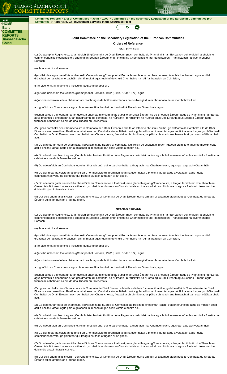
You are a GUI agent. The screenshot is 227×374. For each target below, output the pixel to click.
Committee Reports (48, 18)
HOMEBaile (7, 25)
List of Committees (76, 18)
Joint (95, 18)
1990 (105, 18)
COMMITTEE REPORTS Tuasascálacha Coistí (14, 37)
